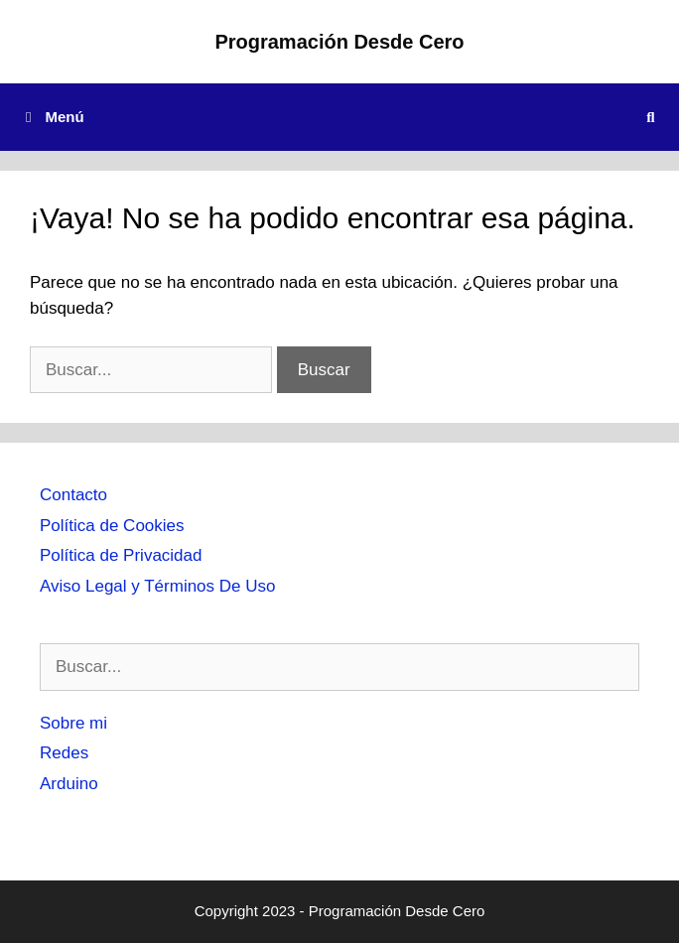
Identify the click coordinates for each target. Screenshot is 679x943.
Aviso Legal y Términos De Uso (157, 586)
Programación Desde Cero (339, 42)
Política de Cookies (112, 525)
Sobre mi (73, 723)
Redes (64, 752)
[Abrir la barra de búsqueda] (650, 117)
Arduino (69, 783)
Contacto (73, 494)
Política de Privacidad (121, 555)
